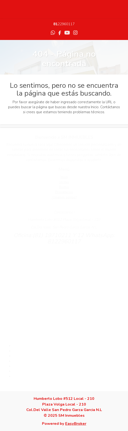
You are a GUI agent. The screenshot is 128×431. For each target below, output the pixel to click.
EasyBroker (75, 423)
